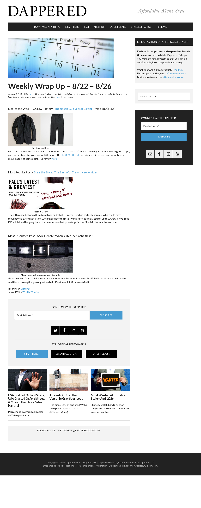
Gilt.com (148, 498)
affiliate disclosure (173, 75)
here (59, 95)
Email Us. (178, 68)
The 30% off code (70, 153)
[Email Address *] (52, 314)
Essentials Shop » (66, 352)
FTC (156, 498)
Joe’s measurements (175, 71)
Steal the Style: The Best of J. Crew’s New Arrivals (66, 170)
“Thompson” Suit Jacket (68, 107)
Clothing (25, 287)
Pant (89, 107)
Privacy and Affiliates (132, 498)
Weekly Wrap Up (30, 290)
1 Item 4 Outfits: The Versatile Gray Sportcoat (66, 395)
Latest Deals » (101, 352)
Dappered (100, 10)
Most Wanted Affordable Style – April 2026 (108, 395)
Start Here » (31, 352)
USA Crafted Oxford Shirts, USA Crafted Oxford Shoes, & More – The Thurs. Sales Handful (26, 398)
